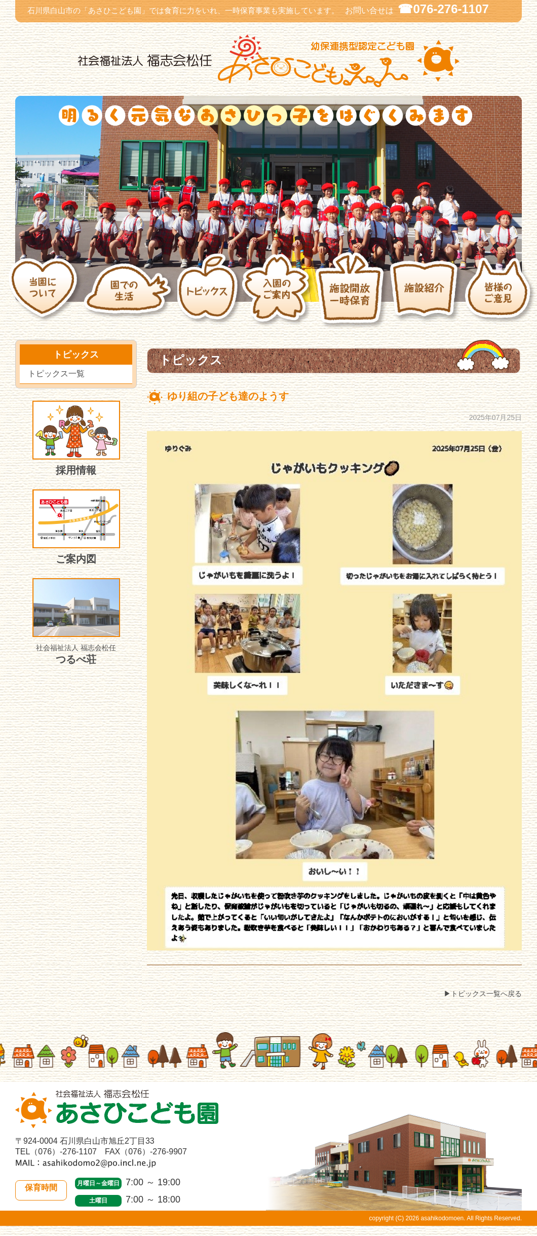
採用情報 (76, 438)
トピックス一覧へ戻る (486, 994)
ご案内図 (76, 526)
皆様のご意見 (500, 296)
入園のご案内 (278, 296)
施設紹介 (427, 295)
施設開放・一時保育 (352, 295)
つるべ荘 (76, 621)
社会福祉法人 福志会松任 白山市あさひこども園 (268, 61)
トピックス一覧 (56, 373)
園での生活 (130, 295)
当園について (45, 295)
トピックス (209, 296)
